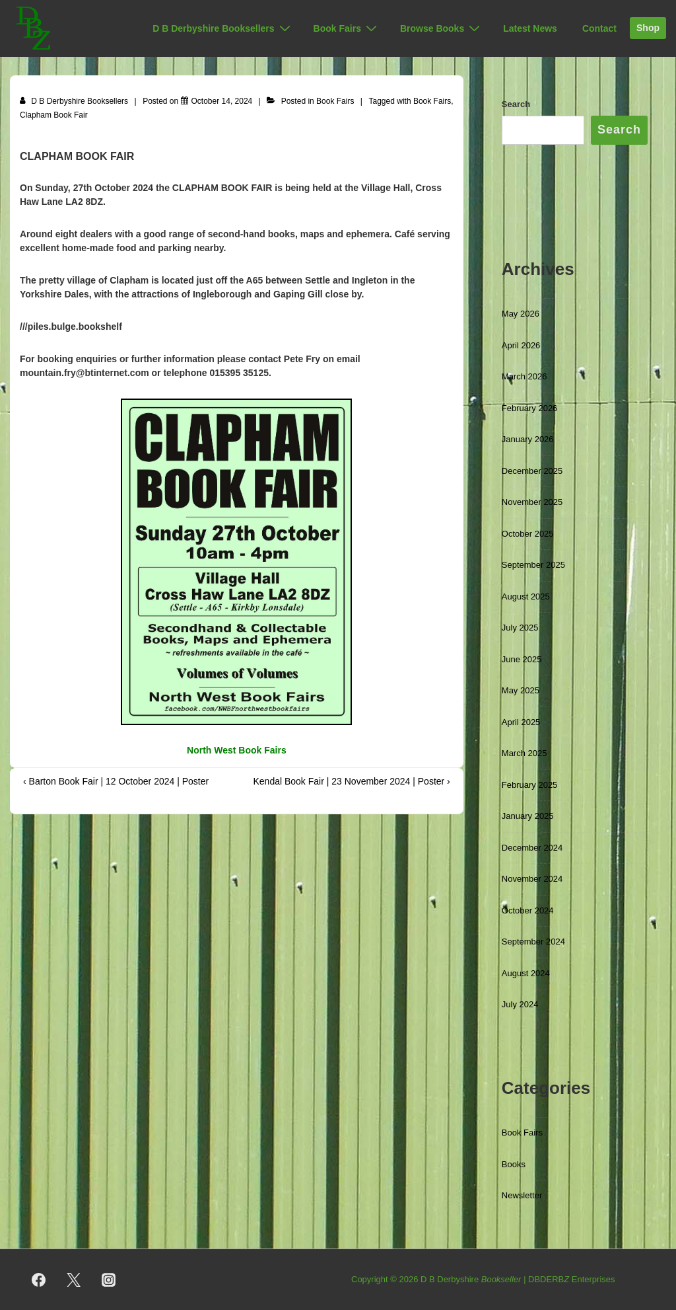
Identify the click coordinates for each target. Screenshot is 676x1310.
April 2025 (521, 722)
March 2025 (524, 753)
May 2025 (520, 690)
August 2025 (526, 596)
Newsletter (522, 1195)
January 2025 (528, 816)
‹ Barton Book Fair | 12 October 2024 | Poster (116, 781)
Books (513, 1164)
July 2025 (520, 628)
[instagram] (108, 1279)
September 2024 (533, 941)
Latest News (530, 28)
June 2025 (522, 659)
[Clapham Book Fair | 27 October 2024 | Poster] (222, 101)
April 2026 (521, 345)
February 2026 (530, 408)
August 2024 (526, 973)
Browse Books (441, 28)
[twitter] (73, 1279)
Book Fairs (347, 28)
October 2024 (528, 910)
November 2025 (532, 502)
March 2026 (524, 376)
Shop (647, 27)
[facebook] (38, 1279)
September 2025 (533, 565)
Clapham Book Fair (54, 115)
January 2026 (528, 439)
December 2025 (532, 471)
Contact (599, 28)
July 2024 (520, 1004)
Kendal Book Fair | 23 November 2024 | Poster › (351, 781)
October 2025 (528, 534)
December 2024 (532, 848)
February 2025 (530, 785)
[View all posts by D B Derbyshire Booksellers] (75, 101)
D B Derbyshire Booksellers (222, 28)
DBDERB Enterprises (571, 1279)
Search (516, 104)
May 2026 (520, 314)
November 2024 (532, 879)
